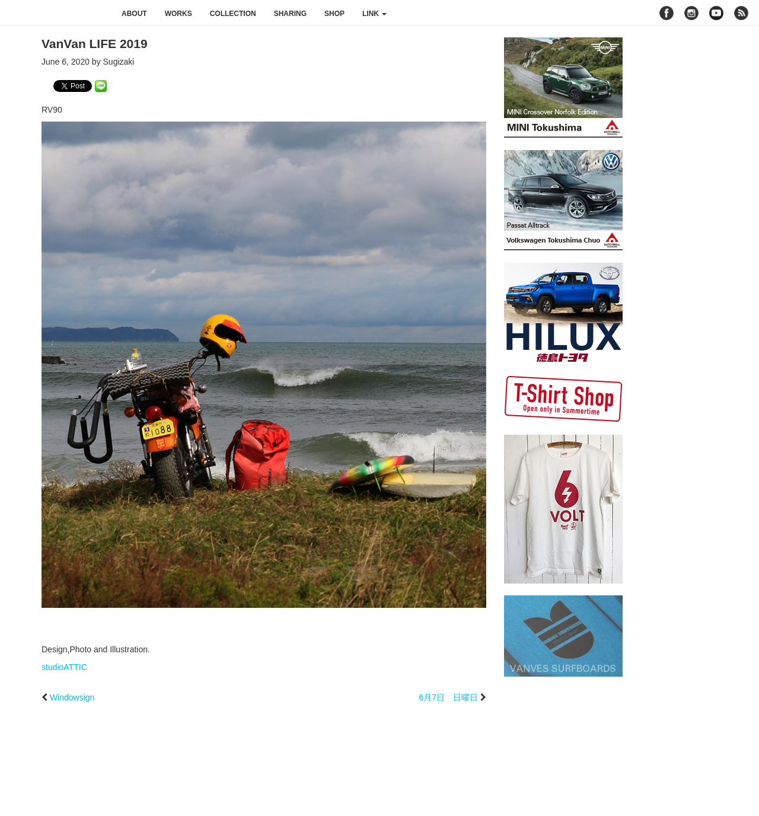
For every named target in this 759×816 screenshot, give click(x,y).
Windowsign (72, 697)
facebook (666, 13)
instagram (691, 13)
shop (334, 13)
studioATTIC (64, 667)
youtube (716, 13)
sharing (290, 13)
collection (233, 13)
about (134, 13)
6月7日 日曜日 (449, 697)
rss (742, 13)
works (178, 13)
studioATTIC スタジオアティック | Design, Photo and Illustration (56, 13)
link (374, 13)
